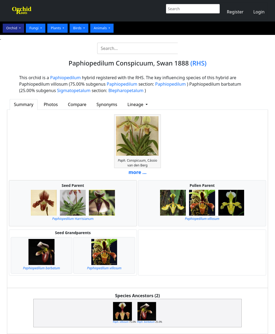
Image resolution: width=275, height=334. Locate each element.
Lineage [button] (136, 104)
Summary (23, 104)
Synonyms (106, 104)
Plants (56, 28)
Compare (77, 104)
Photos (51, 104)
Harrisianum (72, 218)
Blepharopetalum (125, 90)
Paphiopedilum (65, 78)
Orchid (12, 28)
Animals (101, 28)
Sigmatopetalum (74, 90)
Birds (77, 28)
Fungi (34, 28)
